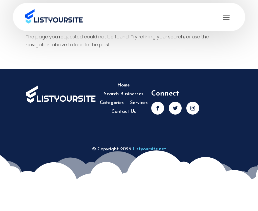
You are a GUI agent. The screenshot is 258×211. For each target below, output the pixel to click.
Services (139, 103)
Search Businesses (123, 94)
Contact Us (123, 112)
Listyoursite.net (149, 149)
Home (123, 85)
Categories (112, 103)
